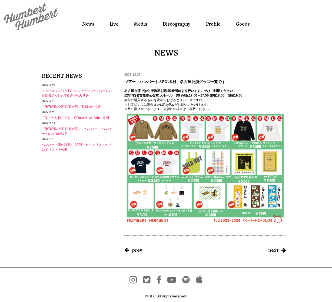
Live (114, 24)
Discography (176, 24)
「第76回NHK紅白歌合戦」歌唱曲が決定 (71, 107)
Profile (213, 24)
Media (140, 24)
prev (137, 250)
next (273, 250)
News (89, 24)
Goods (242, 24)
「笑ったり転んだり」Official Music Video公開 (75, 118)
